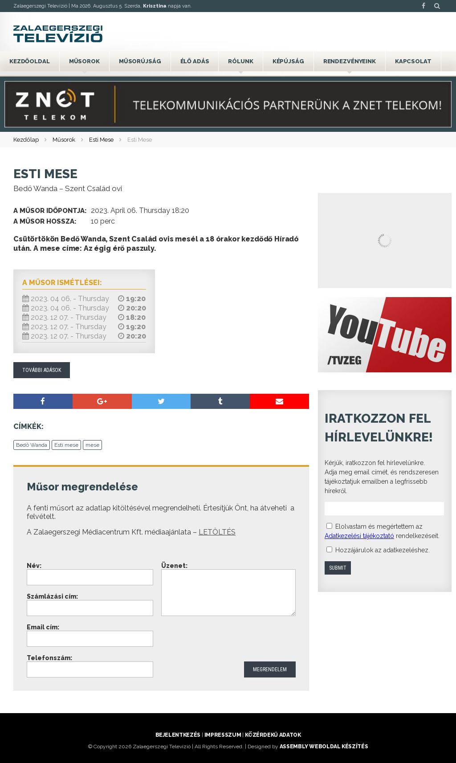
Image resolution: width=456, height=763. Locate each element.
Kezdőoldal (29, 61)
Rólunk (240, 61)
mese (92, 445)
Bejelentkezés (177, 735)
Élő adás (194, 61)
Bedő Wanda (31, 445)
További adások (41, 370)
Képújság (288, 61)
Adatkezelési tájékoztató (359, 535)
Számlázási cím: (52, 596)
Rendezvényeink (349, 61)
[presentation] (229, 639)
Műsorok (84, 61)
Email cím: (43, 627)
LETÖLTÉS (217, 532)
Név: (34, 565)
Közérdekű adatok (273, 735)
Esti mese (66, 445)
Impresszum (222, 735)
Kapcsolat (413, 61)
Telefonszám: (49, 657)
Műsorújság (140, 61)
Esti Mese (101, 139)
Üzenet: (174, 565)
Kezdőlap (26, 139)
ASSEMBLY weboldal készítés (324, 746)
